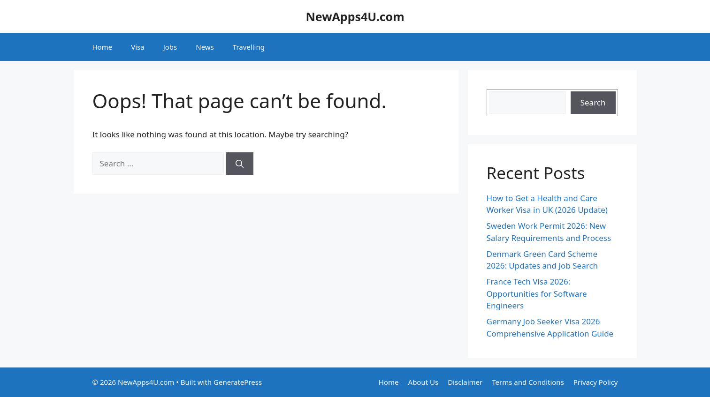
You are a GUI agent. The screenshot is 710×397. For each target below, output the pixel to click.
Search (593, 102)
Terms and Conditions (528, 382)
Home (102, 47)
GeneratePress (238, 382)
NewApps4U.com (354, 16)
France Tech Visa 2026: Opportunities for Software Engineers (537, 293)
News (205, 47)
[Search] (239, 163)
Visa (137, 47)
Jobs (170, 47)
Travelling (249, 47)
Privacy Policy (595, 382)
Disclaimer (465, 382)
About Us (423, 382)
